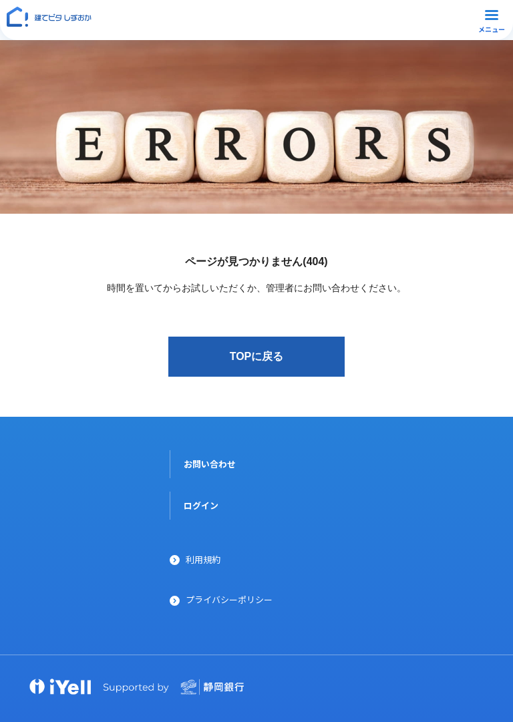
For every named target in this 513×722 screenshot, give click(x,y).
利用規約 (203, 559)
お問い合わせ (210, 464)
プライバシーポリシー (229, 599)
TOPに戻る (257, 356)
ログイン (201, 505)
